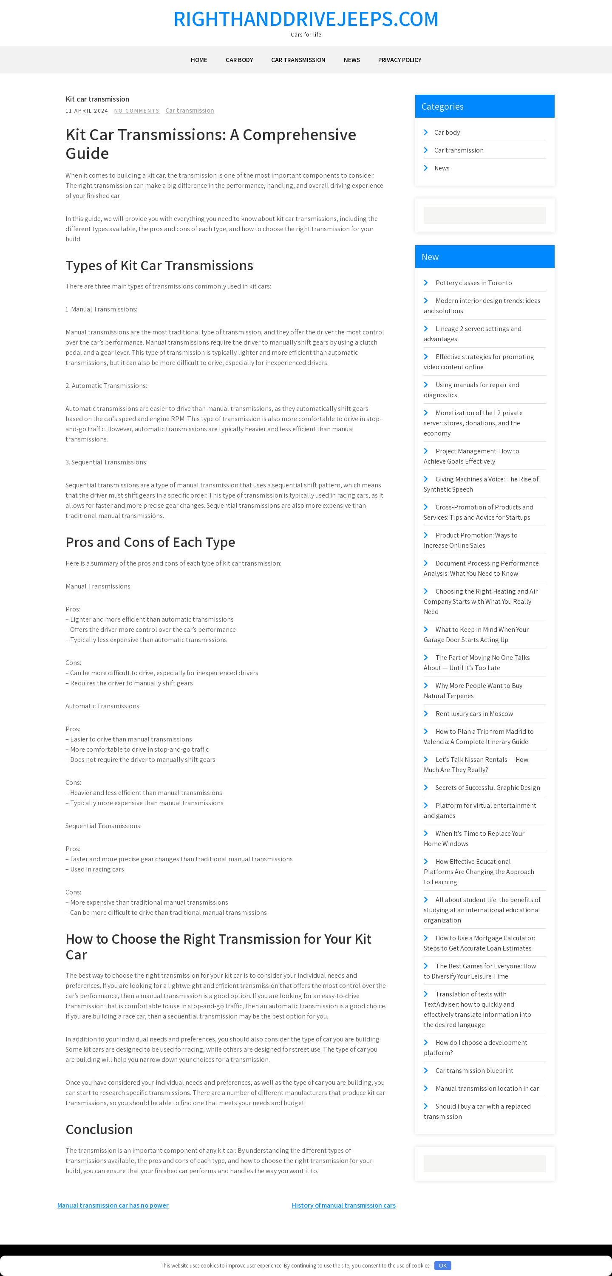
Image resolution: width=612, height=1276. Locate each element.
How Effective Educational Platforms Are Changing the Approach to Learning (479, 871)
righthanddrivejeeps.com (306, 18)
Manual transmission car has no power (113, 1205)
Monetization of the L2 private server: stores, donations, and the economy (473, 423)
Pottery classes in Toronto (474, 282)
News (352, 60)
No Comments (139, 110)
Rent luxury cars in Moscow (474, 713)
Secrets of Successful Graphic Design (488, 787)
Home (199, 60)
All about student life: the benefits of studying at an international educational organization (482, 910)
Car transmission (298, 60)
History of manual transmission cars (344, 1205)
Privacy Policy (399, 60)
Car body (239, 60)
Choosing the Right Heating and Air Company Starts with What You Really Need (481, 601)
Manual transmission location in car (487, 1088)
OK (443, 1265)
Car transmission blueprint (474, 1070)
